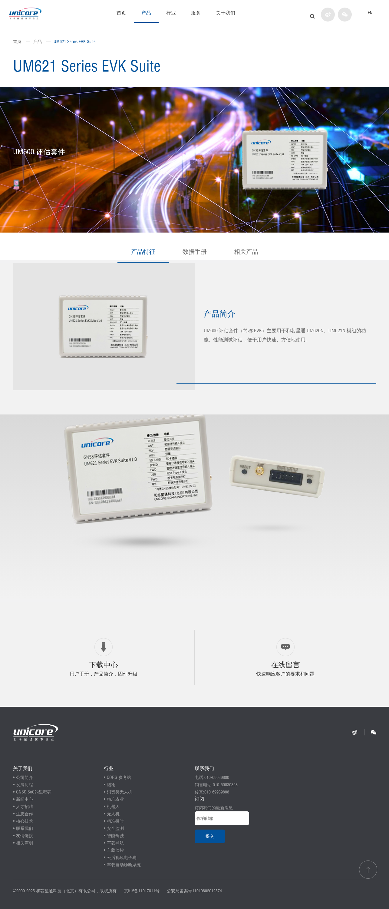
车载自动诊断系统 (124, 864)
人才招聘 (24, 806)
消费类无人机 (119, 792)
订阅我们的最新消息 (214, 807)
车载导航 (115, 843)
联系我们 (24, 828)
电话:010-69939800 (212, 777)
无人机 (113, 814)
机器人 (113, 806)
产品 (146, 13)
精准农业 (115, 799)
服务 (196, 13)
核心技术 (24, 821)
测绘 (111, 784)
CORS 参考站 (119, 777)
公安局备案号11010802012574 (194, 891)
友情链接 (24, 835)
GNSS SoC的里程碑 (33, 792)
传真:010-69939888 (212, 792)
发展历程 (24, 784)
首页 (121, 13)
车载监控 (115, 850)
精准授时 (115, 821)
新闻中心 (24, 799)
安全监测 (115, 828)
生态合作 (24, 814)
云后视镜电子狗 (122, 857)
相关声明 (24, 843)
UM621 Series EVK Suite (74, 41)
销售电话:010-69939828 (216, 784)
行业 (171, 13)
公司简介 (24, 777)
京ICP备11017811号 (142, 891)
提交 (210, 836)
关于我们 (225, 13)
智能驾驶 (115, 835)
